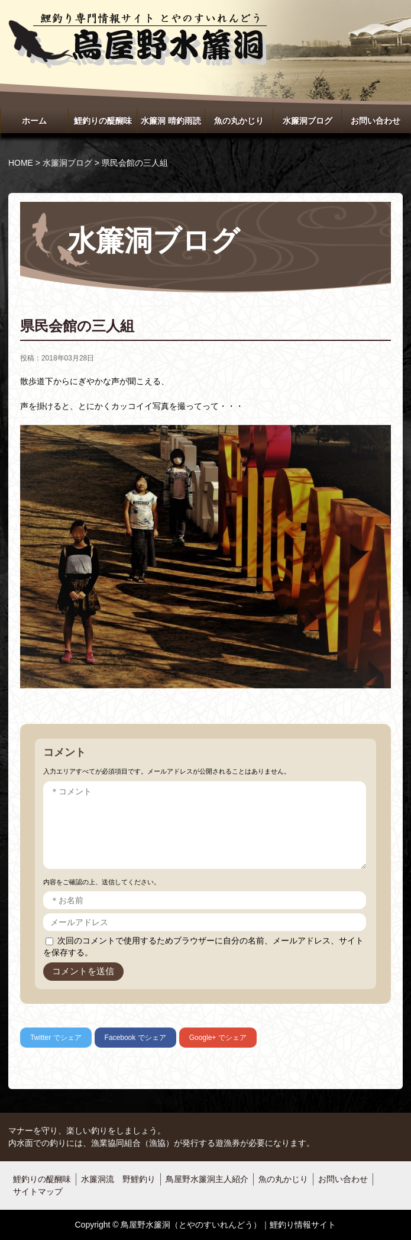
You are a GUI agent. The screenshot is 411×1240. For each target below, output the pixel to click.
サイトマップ (38, 1191)
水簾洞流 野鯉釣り (118, 1179)
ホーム (34, 120)
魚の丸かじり (239, 120)
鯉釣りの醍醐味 (103, 120)
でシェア (56, 1037)
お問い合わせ (375, 120)
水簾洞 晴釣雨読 (171, 120)
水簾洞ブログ (307, 120)
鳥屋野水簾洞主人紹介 (207, 1179)
